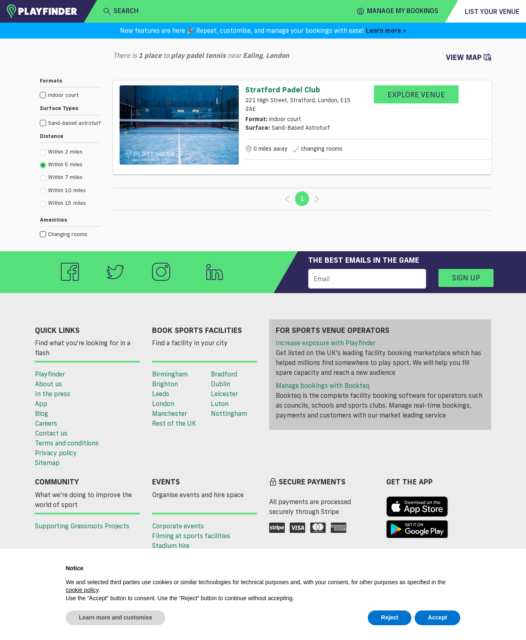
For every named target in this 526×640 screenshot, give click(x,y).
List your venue (492, 11)
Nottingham (229, 413)
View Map (468, 57)
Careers (46, 423)
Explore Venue (416, 94)
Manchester (169, 413)
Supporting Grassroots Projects (82, 526)
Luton (219, 403)
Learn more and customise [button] (115, 617)
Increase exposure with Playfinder (326, 343)
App (41, 403)
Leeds (160, 394)
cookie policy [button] (82, 590)
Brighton (165, 384)
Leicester (224, 394)
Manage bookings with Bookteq (322, 385)
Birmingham (170, 374)
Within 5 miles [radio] (61, 164)
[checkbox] (70, 95)
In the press (52, 394)
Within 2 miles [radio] (61, 152)
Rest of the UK (174, 423)
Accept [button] (437, 617)
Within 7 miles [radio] (61, 177)
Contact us (51, 433)
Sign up (466, 277)
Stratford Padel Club (282, 89)
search (121, 11)
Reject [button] (389, 617)
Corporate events (178, 526)
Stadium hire (170, 545)
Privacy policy (56, 453)
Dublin (220, 384)
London (163, 403)
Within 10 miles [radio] (63, 190)
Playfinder (50, 374)
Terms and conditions (67, 443)
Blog (41, 413)
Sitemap (47, 463)
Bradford (224, 374)
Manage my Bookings (397, 11)
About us (48, 384)
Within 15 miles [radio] (63, 203)
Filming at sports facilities (191, 536)
